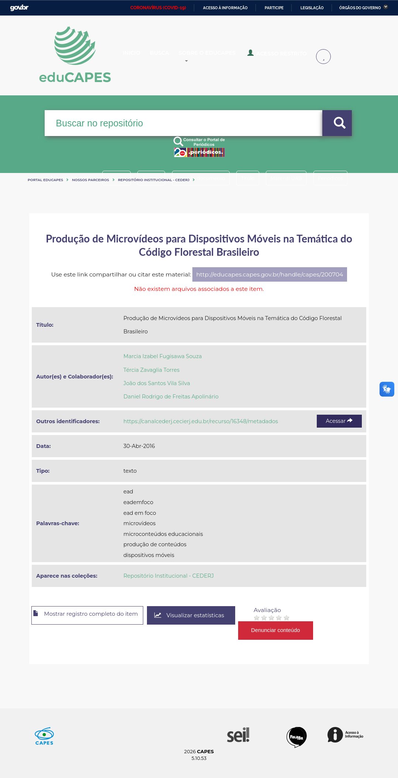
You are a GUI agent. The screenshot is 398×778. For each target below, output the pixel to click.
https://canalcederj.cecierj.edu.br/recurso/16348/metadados (200, 421)
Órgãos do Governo (360, 8)
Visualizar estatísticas (206, 615)
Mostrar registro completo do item (92, 615)
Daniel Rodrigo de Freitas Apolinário (171, 396)
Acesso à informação (225, 8)
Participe (274, 8)
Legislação (312, 8)
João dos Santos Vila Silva (156, 383)
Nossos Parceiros (90, 180)
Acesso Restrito (290, 56)
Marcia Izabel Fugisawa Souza (162, 356)
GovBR (19, 7)
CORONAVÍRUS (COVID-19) (158, 7)
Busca (171, 57)
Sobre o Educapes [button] (226, 57)
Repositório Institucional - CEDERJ (154, 180)
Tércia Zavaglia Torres (151, 370)
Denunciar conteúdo (295, 630)
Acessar (339, 421)
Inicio (137, 57)
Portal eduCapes (45, 180)
